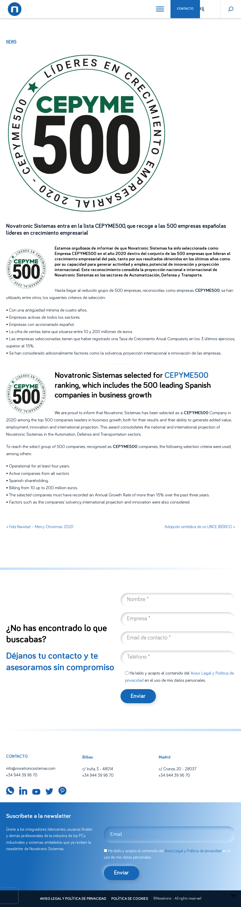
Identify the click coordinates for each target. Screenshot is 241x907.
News (11, 42)
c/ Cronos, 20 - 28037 (177, 769)
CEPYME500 (186, 375)
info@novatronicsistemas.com (30, 768)
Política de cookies (129, 899)
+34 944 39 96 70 (21, 775)
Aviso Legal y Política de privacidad (193, 851)
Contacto (185, 8)
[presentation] (9, 895)
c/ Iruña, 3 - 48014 (97, 769)
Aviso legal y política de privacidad (73, 899)
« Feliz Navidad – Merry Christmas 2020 (39, 527)
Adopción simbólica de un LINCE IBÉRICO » (200, 527)
